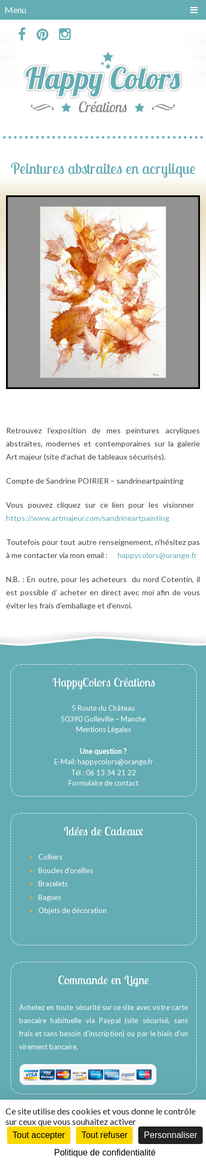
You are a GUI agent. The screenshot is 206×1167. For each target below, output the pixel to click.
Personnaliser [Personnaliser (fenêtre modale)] (170, 1135)
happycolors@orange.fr (157, 555)
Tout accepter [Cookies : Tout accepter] (39, 1135)
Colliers (50, 856)
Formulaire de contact (103, 783)
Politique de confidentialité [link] (105, 1152)
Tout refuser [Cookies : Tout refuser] (104, 1135)
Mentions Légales (103, 729)
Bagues (49, 897)
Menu (15, 9)
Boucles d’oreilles (66, 870)
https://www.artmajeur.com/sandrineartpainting (87, 517)
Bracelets (53, 883)
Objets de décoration (72, 910)
